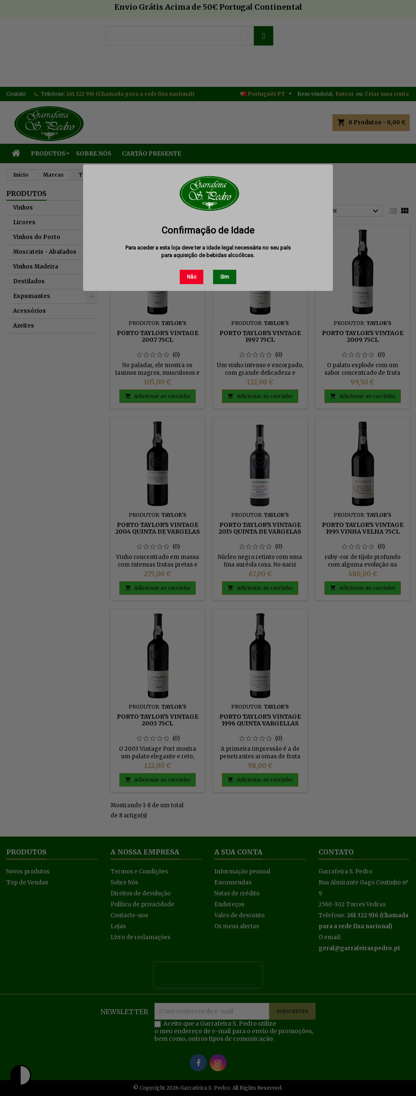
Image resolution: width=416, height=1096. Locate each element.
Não (191, 277)
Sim (224, 277)
